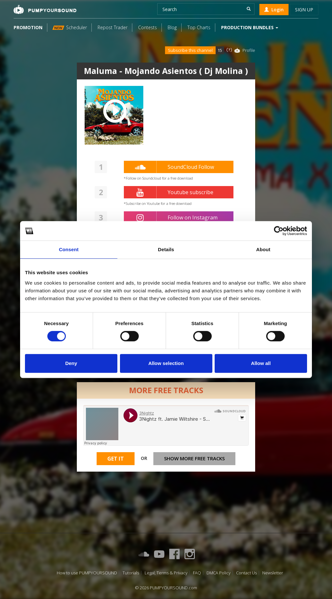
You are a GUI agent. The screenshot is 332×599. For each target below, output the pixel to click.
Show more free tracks (194, 458)
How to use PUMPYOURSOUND (87, 573)
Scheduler (70, 27)
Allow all (261, 363)
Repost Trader (112, 27)
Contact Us (246, 573)
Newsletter (272, 573)
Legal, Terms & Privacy (166, 573)
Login (274, 9)
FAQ (197, 573)
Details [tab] (166, 249)
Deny (71, 363)
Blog (172, 27)
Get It (115, 458)
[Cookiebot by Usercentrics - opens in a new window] (278, 231)
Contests (147, 27)
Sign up (304, 9)
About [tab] (263, 249)
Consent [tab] (69, 249)
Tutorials (131, 573)
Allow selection (166, 363)
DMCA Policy (219, 573)
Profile (249, 50)
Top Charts (198, 27)
